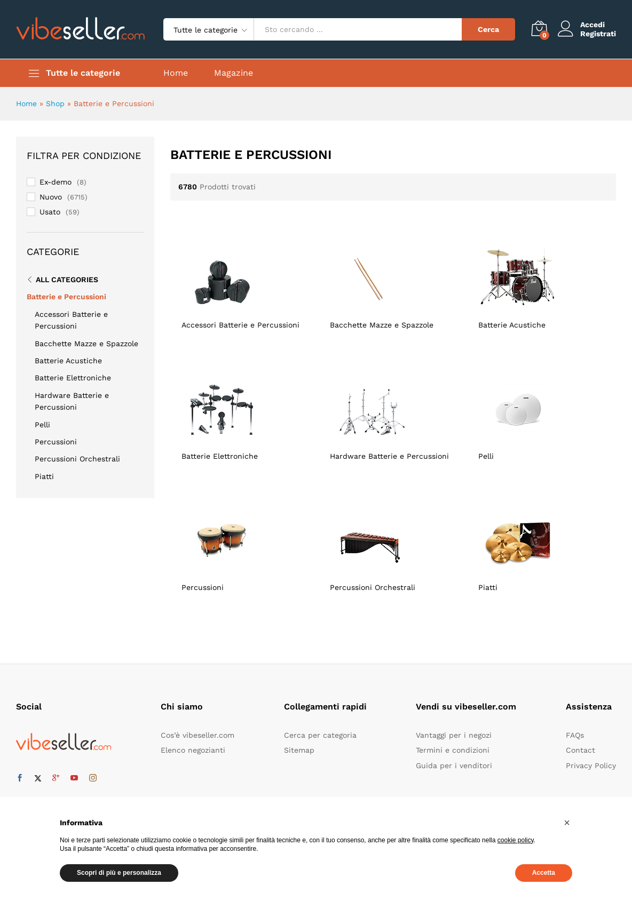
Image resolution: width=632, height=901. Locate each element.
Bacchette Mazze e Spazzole (86, 343)
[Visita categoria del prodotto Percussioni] (244, 543)
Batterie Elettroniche (73, 377)
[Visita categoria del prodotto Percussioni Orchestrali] (393, 543)
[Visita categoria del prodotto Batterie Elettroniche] (244, 412)
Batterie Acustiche (68, 360)
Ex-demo (56, 182)
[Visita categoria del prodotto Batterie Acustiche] (541, 281)
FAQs (575, 735)
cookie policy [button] (515, 840)
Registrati (598, 33)
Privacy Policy (591, 765)
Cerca (488, 29)
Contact (580, 750)
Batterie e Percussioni (66, 296)
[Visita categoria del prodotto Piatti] (541, 543)
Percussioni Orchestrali (77, 459)
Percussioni (56, 441)
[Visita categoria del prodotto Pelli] (541, 412)
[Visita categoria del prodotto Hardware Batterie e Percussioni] (393, 412)
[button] (566, 822)
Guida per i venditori (454, 765)
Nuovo (51, 197)
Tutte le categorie (83, 73)
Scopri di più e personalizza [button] (119, 872)
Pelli (42, 424)
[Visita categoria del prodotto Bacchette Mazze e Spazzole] (393, 281)
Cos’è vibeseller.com (197, 735)
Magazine (233, 73)
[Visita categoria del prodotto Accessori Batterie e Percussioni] (244, 281)
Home (175, 73)
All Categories (67, 279)
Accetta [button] (543, 872)
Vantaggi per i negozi (454, 735)
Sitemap (299, 750)
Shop (55, 103)
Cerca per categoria (320, 735)
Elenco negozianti (193, 750)
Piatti (44, 476)
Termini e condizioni (452, 750)
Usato (50, 212)
